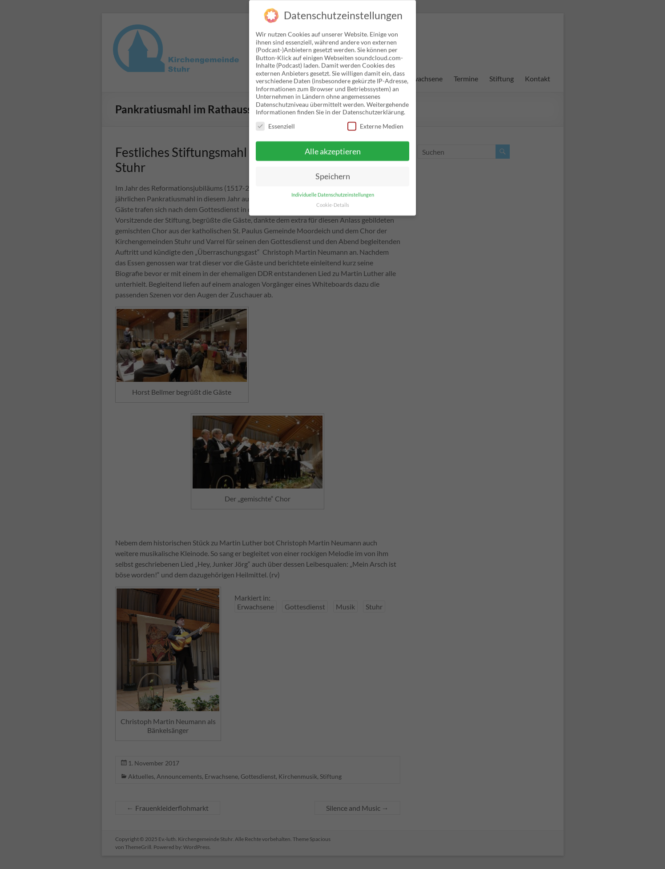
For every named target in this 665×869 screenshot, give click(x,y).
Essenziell (275, 118)
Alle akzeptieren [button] (333, 143)
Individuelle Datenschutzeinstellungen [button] (332, 187)
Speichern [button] (332, 169)
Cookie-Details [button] (332, 197)
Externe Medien (375, 118)
